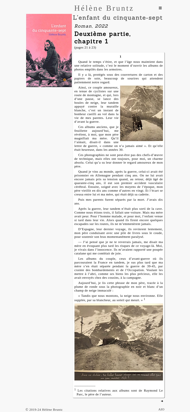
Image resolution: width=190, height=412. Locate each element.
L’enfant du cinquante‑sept (118, 17)
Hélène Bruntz (104, 8)
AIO (161, 409)
